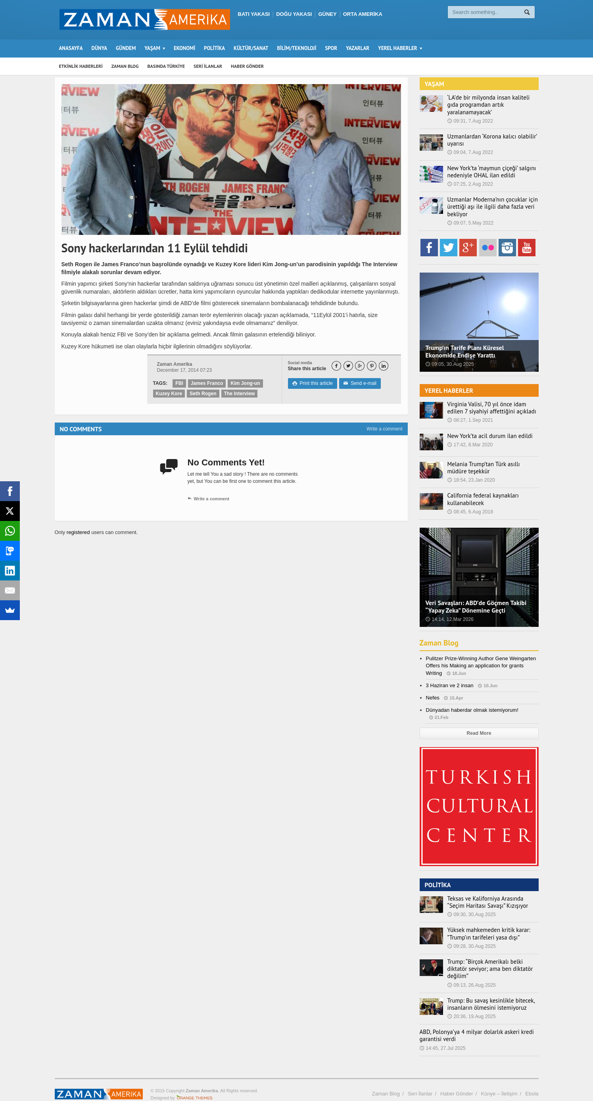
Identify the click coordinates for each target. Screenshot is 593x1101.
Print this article (312, 383)
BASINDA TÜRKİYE (166, 66)
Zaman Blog (440, 635)
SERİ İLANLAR (208, 66)
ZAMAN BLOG (125, 66)
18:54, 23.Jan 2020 (471, 473)
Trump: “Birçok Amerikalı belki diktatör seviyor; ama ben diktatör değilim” (492, 958)
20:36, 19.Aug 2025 (471, 1002)
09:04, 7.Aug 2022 (470, 145)
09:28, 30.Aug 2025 (471, 939)
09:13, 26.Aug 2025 (471, 970)
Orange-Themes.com (194, 1083)
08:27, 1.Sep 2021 (470, 413)
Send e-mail (359, 383)
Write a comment (384, 429)
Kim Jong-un (244, 383)
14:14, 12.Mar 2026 (449, 612)
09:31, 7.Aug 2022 (470, 114)
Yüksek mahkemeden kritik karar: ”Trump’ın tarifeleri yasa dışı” (486, 926)
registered (79, 532)
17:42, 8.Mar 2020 (469, 437)
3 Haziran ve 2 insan (449, 678)
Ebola (531, 1079)
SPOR (331, 48)
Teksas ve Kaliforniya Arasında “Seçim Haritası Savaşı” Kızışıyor (491, 895)
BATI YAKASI (254, 14)
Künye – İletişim (499, 1079)
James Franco (207, 383)
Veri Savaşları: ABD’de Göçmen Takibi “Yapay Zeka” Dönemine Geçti (475, 599)
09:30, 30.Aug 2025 (471, 907)
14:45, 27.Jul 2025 (442, 1033)
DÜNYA (99, 48)
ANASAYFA (71, 48)
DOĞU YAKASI (294, 14)
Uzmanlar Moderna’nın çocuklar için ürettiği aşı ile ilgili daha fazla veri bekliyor (489, 199)
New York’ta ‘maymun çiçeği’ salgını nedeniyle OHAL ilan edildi (488, 164)
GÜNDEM (126, 48)
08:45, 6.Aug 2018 (470, 504)
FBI (179, 383)
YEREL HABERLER (449, 383)
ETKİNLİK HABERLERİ (81, 66)
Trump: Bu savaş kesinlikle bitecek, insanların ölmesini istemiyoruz (488, 989)
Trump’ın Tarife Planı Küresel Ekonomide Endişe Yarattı (464, 344)
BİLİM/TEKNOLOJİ (297, 48)
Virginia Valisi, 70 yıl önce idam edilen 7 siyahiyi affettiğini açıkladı (492, 401)
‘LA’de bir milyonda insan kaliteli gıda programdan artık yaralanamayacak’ (491, 101)
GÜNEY (327, 14)
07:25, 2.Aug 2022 (470, 177)
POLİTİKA (214, 48)
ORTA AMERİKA (362, 14)
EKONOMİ (184, 48)
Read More (479, 726)
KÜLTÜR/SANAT (251, 48)
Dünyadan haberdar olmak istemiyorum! (472, 703)
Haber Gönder (456, 1079)
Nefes (432, 691)
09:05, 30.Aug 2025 (450, 357)
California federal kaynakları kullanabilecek (480, 492)
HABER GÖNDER (247, 66)
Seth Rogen (203, 393)
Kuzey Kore (169, 393)
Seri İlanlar (420, 1079)
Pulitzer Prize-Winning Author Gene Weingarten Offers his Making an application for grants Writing (480, 658)
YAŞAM (434, 84)
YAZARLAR (357, 48)
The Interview (238, 393)
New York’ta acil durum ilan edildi (487, 428)
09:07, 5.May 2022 (470, 216)
